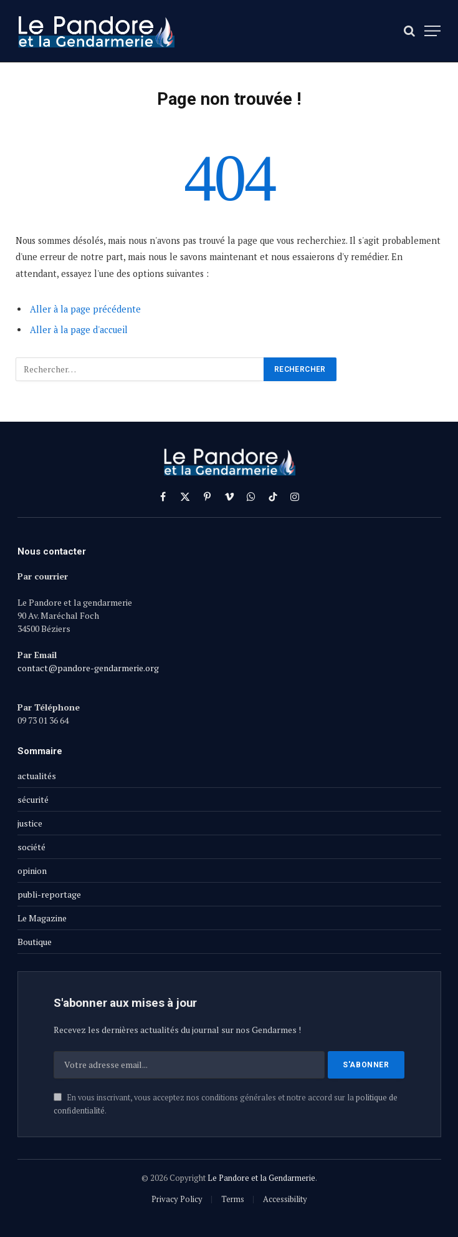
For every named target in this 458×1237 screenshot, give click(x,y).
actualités (36, 776)
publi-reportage (49, 894)
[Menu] (432, 31)
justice (29, 823)
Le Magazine (42, 918)
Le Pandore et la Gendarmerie (261, 1177)
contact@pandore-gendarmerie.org (88, 668)
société (31, 847)
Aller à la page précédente (85, 309)
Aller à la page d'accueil (79, 330)
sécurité (33, 799)
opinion (32, 870)
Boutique (34, 942)
